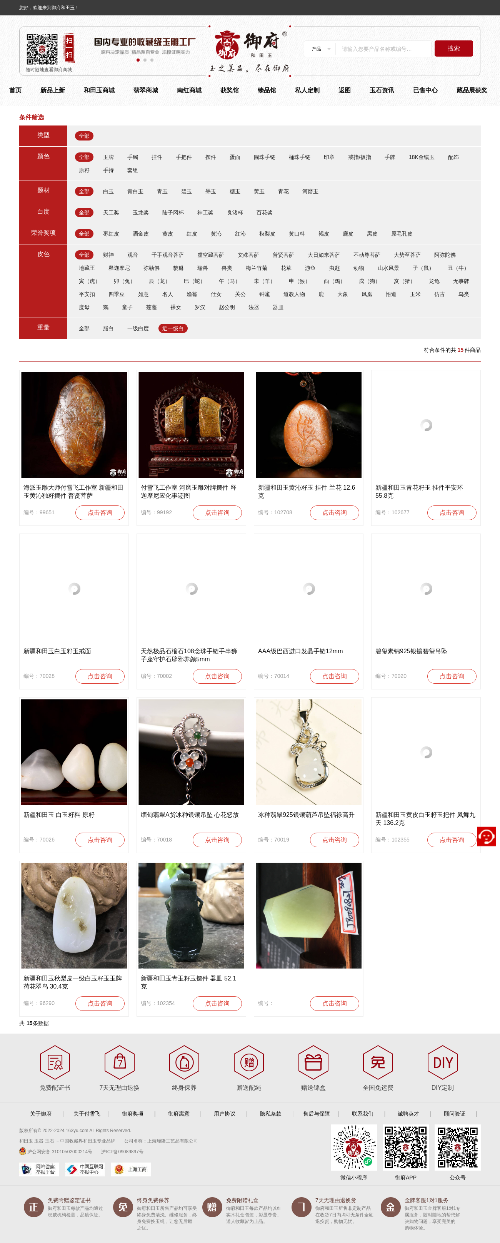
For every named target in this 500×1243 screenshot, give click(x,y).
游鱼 (310, 268)
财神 (108, 255)
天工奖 (111, 212)
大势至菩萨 (407, 255)
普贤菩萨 (283, 255)
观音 (132, 255)
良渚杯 (235, 212)
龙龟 (434, 281)
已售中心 (425, 90)
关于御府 (41, 1113)
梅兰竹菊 (256, 268)
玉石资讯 (382, 90)
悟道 (391, 294)
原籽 (84, 170)
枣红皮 (111, 234)
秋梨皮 (267, 234)
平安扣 (87, 294)
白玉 (108, 191)
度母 (84, 307)
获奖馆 (229, 90)
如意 (143, 294)
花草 (286, 268)
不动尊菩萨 (366, 255)
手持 (108, 170)
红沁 (240, 234)
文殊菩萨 (248, 255)
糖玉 (235, 191)
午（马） (229, 281)
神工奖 (205, 212)
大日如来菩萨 (324, 255)
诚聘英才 (408, 1113)
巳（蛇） (194, 281)
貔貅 (178, 268)
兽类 (227, 268)
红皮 (192, 234)
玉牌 (108, 157)
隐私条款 (271, 1113)
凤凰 (367, 294)
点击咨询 (100, 512)
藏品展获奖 (472, 90)
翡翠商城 (145, 90)
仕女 (216, 294)
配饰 (453, 157)
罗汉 (200, 307)
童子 (127, 307)
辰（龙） (159, 281)
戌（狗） (369, 281)
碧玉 (186, 191)
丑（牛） (458, 268)
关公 (240, 294)
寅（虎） (89, 281)
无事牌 (461, 281)
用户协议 (224, 1113)
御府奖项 (132, 1113)
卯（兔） (124, 281)
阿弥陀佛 (445, 255)
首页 (15, 90)
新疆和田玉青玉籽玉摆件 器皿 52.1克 (188, 982)
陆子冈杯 (173, 212)
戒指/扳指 (359, 157)
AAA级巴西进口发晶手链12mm (300, 651)
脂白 (108, 328)
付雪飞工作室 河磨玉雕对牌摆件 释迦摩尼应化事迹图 (189, 491)
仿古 (439, 294)
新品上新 (52, 90)
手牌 (390, 157)
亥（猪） (404, 281)
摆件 (210, 157)
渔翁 (192, 294)
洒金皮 (141, 234)
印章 (329, 157)
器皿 (278, 307)
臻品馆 (267, 90)
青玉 (162, 191)
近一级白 (173, 328)
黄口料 (297, 234)
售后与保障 (316, 1113)
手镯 (132, 157)
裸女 (175, 307)
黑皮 (372, 234)
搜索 (454, 48)
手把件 (184, 157)
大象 (342, 294)
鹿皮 (348, 234)
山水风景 (388, 268)
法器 (253, 307)
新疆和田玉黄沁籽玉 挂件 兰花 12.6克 (306, 491)
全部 (84, 136)
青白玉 (135, 191)
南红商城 (189, 90)
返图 (344, 90)
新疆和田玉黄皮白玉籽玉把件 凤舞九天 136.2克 (425, 818)
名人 (167, 294)
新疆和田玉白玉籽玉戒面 (57, 651)
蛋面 (235, 157)
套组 (132, 170)
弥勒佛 (151, 268)
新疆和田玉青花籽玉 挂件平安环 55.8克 (419, 491)
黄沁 (216, 234)
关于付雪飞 (86, 1113)
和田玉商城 (99, 90)
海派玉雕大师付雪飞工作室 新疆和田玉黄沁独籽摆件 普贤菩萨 (73, 491)
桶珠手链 (299, 157)
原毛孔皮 (402, 234)
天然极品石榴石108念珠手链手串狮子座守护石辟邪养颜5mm (189, 655)
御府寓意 (179, 1113)
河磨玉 (310, 191)
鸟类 (463, 294)
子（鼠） (423, 268)
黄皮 (167, 234)
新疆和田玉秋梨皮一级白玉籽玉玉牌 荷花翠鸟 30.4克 (72, 982)
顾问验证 (454, 1113)
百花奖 (265, 212)
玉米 (415, 294)
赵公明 (227, 307)
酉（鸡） (334, 281)
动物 (358, 268)
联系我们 (362, 1113)
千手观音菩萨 (168, 255)
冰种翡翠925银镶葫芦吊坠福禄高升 (306, 814)
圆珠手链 (264, 157)
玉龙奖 (141, 212)
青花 (283, 191)
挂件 (157, 157)
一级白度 (138, 328)
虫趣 (334, 268)
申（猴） (299, 281)
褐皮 (323, 234)
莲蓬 (151, 307)
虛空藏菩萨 (210, 255)
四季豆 (116, 294)
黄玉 (259, 191)
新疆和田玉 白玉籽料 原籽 (59, 814)
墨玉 (210, 191)
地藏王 (87, 268)
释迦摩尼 (119, 268)
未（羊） (264, 281)
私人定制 (307, 90)
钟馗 (264, 294)
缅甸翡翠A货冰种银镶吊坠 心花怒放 (190, 814)
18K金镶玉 (422, 157)
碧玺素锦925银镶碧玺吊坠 (411, 651)
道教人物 (294, 294)
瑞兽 (202, 268)
